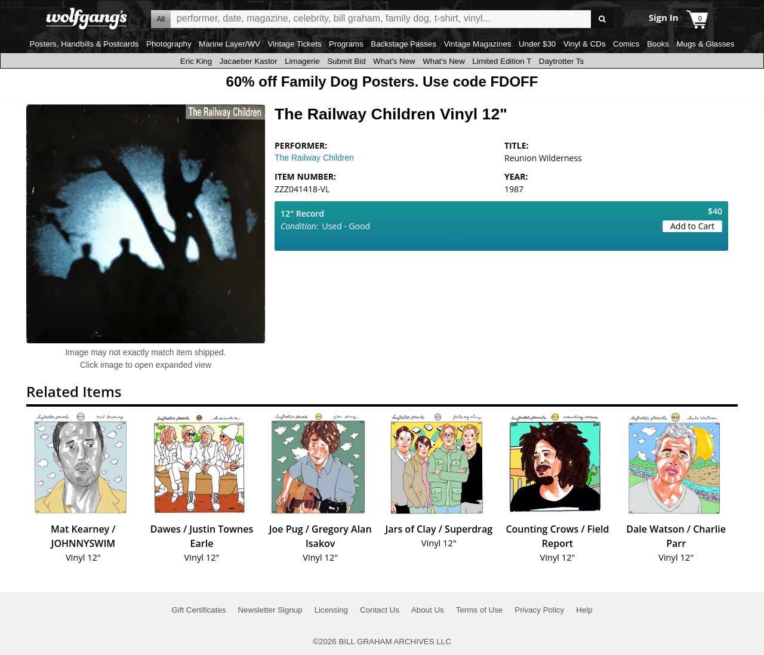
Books (658, 43)
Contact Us (379, 609)
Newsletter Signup (270, 609)
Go (602, 19)
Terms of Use (479, 609)
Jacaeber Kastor (249, 61)
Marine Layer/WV (229, 43)
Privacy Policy (539, 609)
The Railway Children (314, 157)
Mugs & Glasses (705, 43)
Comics (626, 43)
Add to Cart (692, 226)
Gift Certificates (198, 609)
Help (584, 609)
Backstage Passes (403, 43)
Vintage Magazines (477, 43)
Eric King (196, 61)
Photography (169, 43)
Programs (346, 43)
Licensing (331, 609)
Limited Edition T (501, 61)
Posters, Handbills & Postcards (84, 43)
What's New (394, 61)
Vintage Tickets (294, 43)
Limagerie (302, 61)
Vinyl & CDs (584, 43)
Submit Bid (346, 61)
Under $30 (537, 43)
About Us (427, 609)
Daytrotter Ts (561, 61)
